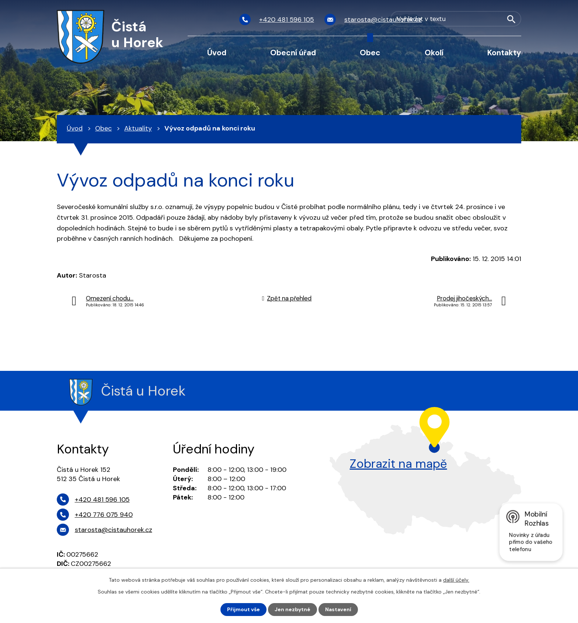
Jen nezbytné (292, 609)
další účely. (456, 580)
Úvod (216, 53)
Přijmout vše (243, 609)
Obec (370, 53)
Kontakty (504, 53)
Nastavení (338, 609)
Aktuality (138, 128)
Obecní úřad (293, 53)
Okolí (434, 53)
